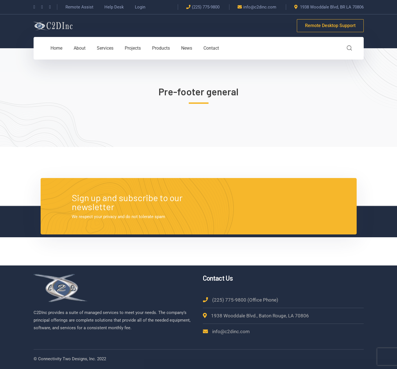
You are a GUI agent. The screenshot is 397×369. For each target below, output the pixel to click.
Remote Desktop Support (330, 25)
